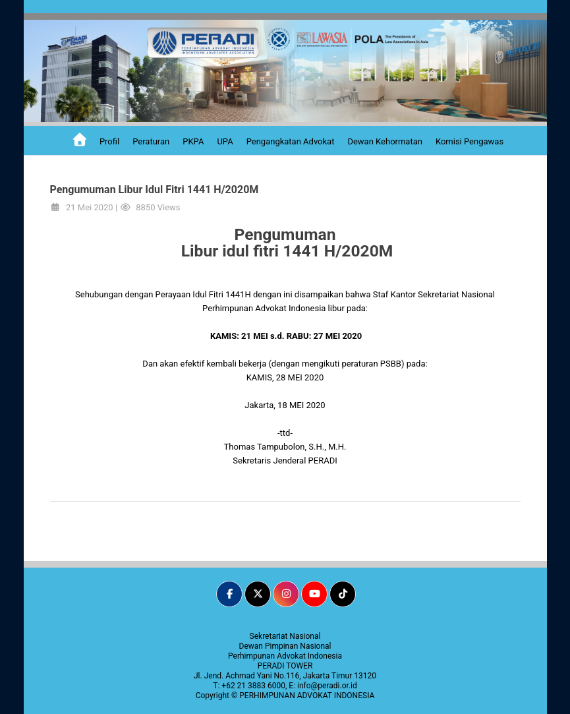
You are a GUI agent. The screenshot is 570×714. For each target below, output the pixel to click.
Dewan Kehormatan (384, 141)
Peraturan (150, 141)
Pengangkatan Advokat (290, 141)
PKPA (193, 141)
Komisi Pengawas (469, 141)
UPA (225, 141)
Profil (109, 141)
